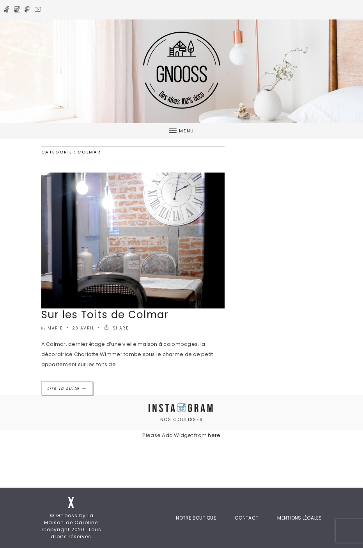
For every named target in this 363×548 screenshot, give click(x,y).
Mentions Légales (299, 518)
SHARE (116, 328)
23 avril (83, 328)
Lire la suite (67, 388)
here (214, 435)
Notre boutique (196, 518)
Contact (247, 518)
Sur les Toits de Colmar (105, 315)
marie (55, 328)
